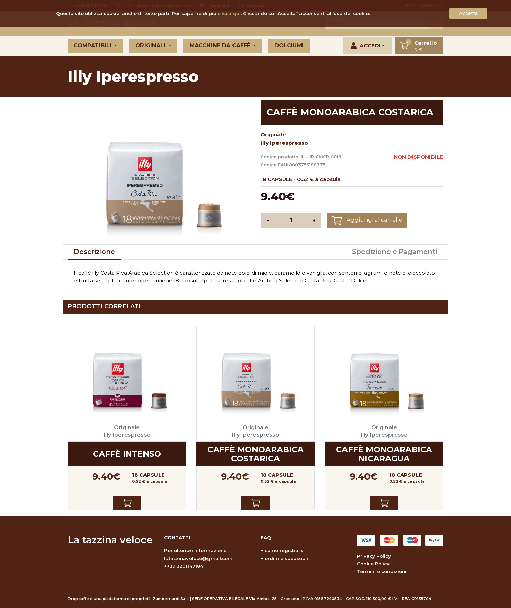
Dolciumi (289, 45)
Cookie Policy (373, 563)
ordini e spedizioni (287, 558)
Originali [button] (151, 45)
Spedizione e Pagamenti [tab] (394, 251)
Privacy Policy (374, 556)
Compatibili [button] (93, 45)
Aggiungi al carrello (367, 220)
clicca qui (229, 13)
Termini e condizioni (381, 571)
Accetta (468, 13)
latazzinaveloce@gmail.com (198, 558)
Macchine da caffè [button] (221, 45)
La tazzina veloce (110, 540)
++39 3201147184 (183, 566)
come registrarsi (285, 550)
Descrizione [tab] (94, 251)
